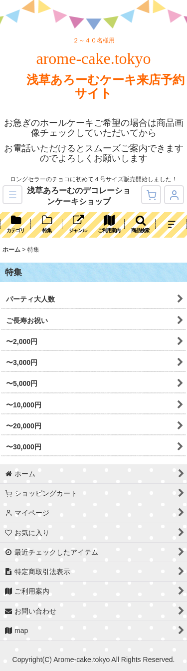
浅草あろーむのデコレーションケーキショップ (79, 196)
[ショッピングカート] (151, 194)
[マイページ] (174, 194)
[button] (12, 194)
